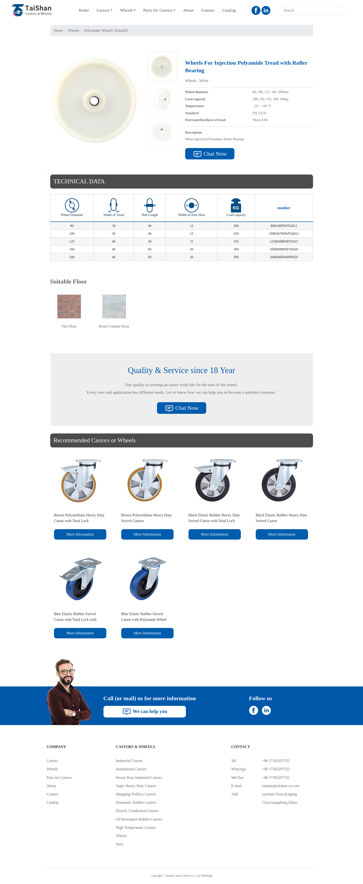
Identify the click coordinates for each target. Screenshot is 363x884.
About (188, 10)
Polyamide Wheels (98, 30)
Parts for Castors (59, 778)
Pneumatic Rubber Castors (136, 802)
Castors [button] (103, 10)
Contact (208, 10)
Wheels (73, 30)
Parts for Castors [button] (158, 10)
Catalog (229, 10)
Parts (119, 844)
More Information (80, 534)
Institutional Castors (131, 769)
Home (84, 10)
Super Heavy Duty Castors (136, 786)
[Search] (306, 10)
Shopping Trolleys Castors (136, 794)
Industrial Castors (129, 761)
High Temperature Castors (136, 827)
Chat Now (210, 154)
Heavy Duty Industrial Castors (139, 778)
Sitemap (206, 875)
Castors (52, 761)
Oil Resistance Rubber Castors (139, 819)
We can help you (144, 712)
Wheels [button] (126, 10)
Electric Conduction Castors (137, 811)
